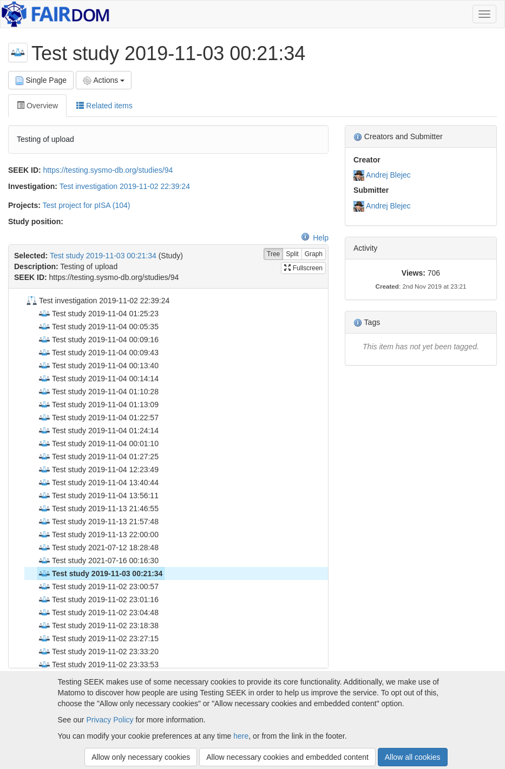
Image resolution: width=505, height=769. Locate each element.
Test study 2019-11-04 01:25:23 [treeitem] (98, 313)
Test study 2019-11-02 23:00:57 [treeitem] (98, 586)
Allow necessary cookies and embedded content (287, 757)
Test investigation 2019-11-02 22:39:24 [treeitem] (97, 300)
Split (292, 254)
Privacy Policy (109, 719)
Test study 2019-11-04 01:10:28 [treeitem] (98, 391)
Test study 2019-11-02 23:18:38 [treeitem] (98, 625)
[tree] (168, 478)
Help (315, 237)
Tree (273, 254)
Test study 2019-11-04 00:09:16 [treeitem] (98, 339)
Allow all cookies (413, 757)
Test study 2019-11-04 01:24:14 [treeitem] (98, 430)
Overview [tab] (37, 105)
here (240, 736)
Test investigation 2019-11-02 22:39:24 (125, 186)
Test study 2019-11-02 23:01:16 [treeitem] (98, 599)
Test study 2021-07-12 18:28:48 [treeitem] (98, 547)
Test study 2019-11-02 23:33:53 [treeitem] (98, 664)
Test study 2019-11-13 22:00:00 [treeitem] (98, 534)
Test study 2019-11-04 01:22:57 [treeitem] (98, 417)
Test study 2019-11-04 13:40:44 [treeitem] (98, 482)
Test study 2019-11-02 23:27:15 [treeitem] (98, 638)
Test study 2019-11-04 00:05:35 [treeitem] (98, 326)
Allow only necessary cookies (140, 757)
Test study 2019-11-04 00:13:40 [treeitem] (98, 365)
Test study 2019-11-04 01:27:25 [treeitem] (98, 456)
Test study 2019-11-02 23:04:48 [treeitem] (98, 612)
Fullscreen (303, 268)
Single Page (41, 80)
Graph (314, 254)
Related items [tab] (104, 105)
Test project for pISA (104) (86, 205)
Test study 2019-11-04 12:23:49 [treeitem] (98, 469)
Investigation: (32, 186)
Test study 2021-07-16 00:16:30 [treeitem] (98, 560)
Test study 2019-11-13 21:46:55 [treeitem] (98, 508)
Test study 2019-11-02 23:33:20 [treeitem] (98, 651)
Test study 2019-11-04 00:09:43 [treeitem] (98, 352)
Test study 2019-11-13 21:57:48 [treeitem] (98, 521)
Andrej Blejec (388, 175)
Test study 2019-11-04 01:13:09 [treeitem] (98, 404)
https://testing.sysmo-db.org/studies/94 (108, 170)
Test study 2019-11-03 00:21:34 (103, 255)
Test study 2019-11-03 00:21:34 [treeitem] (100, 573)
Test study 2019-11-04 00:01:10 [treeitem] (98, 443)
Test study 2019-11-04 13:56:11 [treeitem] (98, 495)
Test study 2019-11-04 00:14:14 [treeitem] (98, 378)
